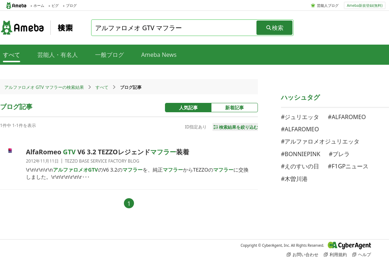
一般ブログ (109, 55)
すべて (101, 87)
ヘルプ (361, 254)
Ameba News (158, 55)
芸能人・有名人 (57, 55)
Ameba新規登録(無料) (365, 5)
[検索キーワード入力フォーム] (174, 28)
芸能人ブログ (328, 5)
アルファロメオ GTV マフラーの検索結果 (44, 87)
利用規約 (335, 254)
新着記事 (234, 107)
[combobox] (174, 28)
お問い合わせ (302, 254)
